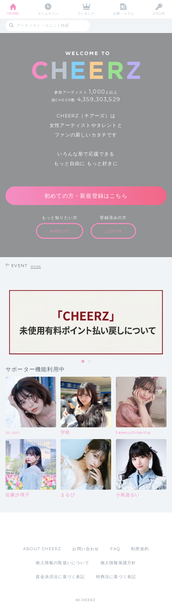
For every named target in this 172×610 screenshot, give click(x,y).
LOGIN (159, 13)
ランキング (86, 13)
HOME (13, 13)
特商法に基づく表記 (116, 576)
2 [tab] (90, 362)
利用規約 (140, 548)
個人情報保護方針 (118, 562)
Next (164, 322)
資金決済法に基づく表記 (60, 576)
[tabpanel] (86, 322)
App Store (66, 528)
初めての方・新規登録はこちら (86, 195)
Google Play (105, 528)
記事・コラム (123, 13)
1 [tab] (83, 362)
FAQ (115, 548)
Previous (7, 322)
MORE (35, 266)
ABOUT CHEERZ (42, 548)
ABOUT (59, 231)
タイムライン (48, 13)
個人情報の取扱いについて (62, 562)
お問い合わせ (85, 548)
